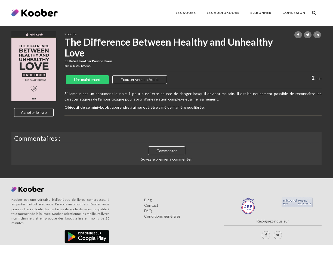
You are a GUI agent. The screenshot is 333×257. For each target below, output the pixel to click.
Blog (148, 200)
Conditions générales (162, 216)
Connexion (293, 13)
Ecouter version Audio (140, 79)
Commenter (166, 150)
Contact (151, 205)
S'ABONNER (261, 13)
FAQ (148, 210)
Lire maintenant (87, 79)
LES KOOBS (186, 13)
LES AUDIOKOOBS (223, 13)
